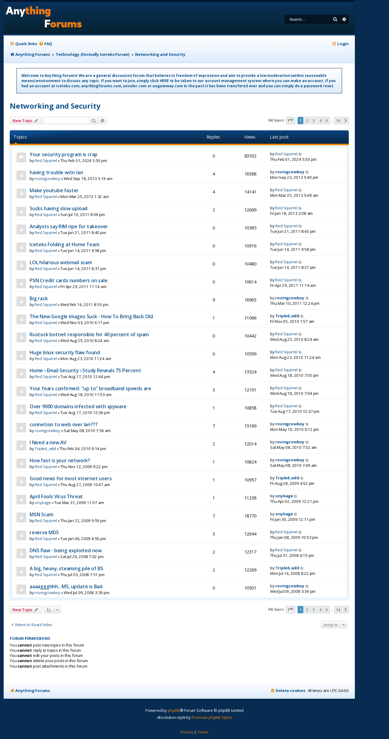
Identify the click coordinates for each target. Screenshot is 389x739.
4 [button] (320, 120)
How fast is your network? (60, 460)
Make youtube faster (54, 190)
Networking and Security (55, 106)
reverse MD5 (44, 532)
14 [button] (338, 120)
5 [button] (327, 120)
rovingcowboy (47, 178)
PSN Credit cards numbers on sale (69, 280)
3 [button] (313, 120)
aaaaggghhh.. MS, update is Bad (66, 586)
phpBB (174, 710)
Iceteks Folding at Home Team (64, 244)
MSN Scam (41, 514)
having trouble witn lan (56, 172)
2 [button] (307, 120)
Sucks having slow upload (58, 208)
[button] (290, 120)
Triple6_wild (287, 316)
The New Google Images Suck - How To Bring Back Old (91, 316)
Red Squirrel (46, 160)
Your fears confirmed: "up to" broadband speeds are (90, 388)
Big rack (39, 298)
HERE (164, 80)
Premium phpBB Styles (212, 717)
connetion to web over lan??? (64, 424)
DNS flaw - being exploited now (66, 550)
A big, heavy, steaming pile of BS (66, 568)
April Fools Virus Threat (56, 496)
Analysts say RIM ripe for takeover (69, 226)
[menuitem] (45, 43)
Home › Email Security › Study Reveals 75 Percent (85, 370)
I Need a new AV (48, 442)
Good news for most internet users (71, 478)
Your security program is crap (64, 154)
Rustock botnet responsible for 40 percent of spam (89, 334)
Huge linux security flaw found (65, 352)
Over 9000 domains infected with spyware (78, 406)
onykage (43, 502)
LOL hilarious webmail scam (61, 262)
